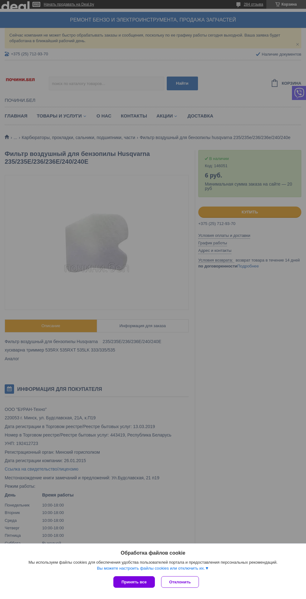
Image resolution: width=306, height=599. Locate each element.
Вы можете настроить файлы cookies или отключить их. (151, 568)
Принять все (134, 582)
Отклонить (180, 582)
